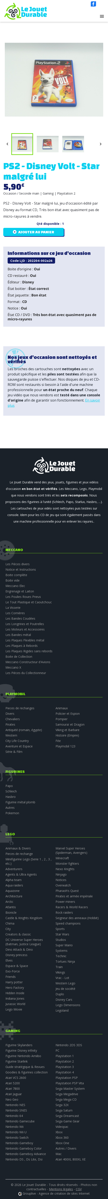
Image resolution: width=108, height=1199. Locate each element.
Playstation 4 (65, 1072)
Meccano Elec (15, 586)
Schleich (11, 791)
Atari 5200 (12, 1083)
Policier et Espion (68, 713)
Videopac (62, 1127)
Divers (9, 713)
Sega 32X (62, 1105)
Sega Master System (70, 1088)
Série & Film (13, 752)
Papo (9, 786)
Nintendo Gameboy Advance (25, 1154)
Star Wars (62, 934)
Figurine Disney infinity (21, 1050)
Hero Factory (14, 987)
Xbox (59, 1132)
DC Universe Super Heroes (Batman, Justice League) (24, 942)
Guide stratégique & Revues (25, 1067)
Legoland (62, 1010)
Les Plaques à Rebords (21, 646)
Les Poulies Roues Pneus (23, 597)
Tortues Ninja (65, 961)
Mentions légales (61, 1189)
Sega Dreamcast (67, 1116)
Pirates (10, 724)
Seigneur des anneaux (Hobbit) (77, 918)
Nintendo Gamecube (20, 1121)
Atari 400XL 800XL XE (71, 1159)
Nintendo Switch (17, 1137)
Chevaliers (12, 719)
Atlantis (10, 907)
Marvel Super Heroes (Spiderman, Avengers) (71, 850)
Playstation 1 (65, 1056)
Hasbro (10, 797)
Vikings (60, 972)
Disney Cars (64, 999)
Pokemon (12, 813)
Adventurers (13, 869)
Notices (61, 880)
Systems (62, 950)
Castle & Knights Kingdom (23, 918)
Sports (60, 929)
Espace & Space (16, 966)
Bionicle (11, 912)
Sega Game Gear (67, 1121)
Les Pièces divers (17, 564)
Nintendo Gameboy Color (23, 1148)
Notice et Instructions (20, 569)
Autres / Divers (66, 1148)
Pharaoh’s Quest (67, 891)
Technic (61, 956)
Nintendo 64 (14, 1116)
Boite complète (16, 575)
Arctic (9, 902)
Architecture (13, 896)
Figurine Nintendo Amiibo (23, 1056)
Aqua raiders (14, 885)
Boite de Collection (18, 656)
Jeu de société (65, 989)
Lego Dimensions (68, 1005)
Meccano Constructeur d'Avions (27, 662)
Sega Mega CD (66, 1099)
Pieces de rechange (19, 854)
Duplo (60, 994)
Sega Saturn (64, 1110)
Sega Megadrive (67, 1094)
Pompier (62, 719)
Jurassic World (15, 1004)
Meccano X (13, 667)
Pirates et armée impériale (74, 896)
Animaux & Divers (18, 848)
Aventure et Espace (19, 746)
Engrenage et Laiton (19, 591)
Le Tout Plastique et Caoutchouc (28, 602)
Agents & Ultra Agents (21, 874)
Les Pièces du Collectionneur (25, 673)
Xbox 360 (62, 1137)
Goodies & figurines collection (26, 1072)
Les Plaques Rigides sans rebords (28, 651)
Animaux (62, 708)
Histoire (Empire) (67, 735)
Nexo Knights (65, 869)
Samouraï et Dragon (70, 724)
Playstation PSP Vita (70, 1083)
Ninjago (61, 874)
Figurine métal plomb (20, 802)
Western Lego (65, 983)
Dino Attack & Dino (19, 949)
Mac (59, 1154)
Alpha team (13, 880)
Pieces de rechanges (19, 708)
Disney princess (16, 955)
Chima (9, 923)
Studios (61, 940)
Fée (58, 741)
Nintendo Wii (14, 1127)
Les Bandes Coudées (20, 618)
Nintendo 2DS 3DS (69, 1045)
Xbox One (62, 1143)
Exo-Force (12, 971)
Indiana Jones (14, 998)
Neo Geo (11, 1099)
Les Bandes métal (18, 635)
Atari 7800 (12, 1088)
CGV (79, 1189)
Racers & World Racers (72, 907)
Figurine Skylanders (18, 1045)
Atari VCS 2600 (15, 1078)
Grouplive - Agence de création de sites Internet (56, 1193)
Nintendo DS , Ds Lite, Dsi (23, 1159)
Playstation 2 (65, 1061)
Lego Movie (13, 1009)
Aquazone (12, 891)
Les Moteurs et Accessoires (25, 629)
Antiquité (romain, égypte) (23, 730)
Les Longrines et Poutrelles (24, 624)
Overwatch (63, 885)
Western (11, 735)
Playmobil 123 (65, 746)
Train (59, 967)
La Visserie (12, 607)
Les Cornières (15, 613)
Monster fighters (67, 863)
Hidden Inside (14, 993)
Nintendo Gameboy (19, 1143)
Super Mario (64, 945)
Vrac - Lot (62, 978)
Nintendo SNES (16, 1110)
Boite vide (12, 580)
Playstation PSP (67, 1078)
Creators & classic (18, 934)
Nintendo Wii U (16, 1132)
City (8, 929)
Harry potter (14, 982)
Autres (10, 807)
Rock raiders (64, 912)
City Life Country (17, 741)
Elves (9, 960)
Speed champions (68, 923)
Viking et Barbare (67, 730)
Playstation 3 (65, 1067)
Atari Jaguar (13, 1094)
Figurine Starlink (16, 1061)
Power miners (65, 902)
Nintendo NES (15, 1105)
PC (57, 1050)
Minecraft (62, 858)
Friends (10, 977)
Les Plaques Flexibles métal (24, 640)
